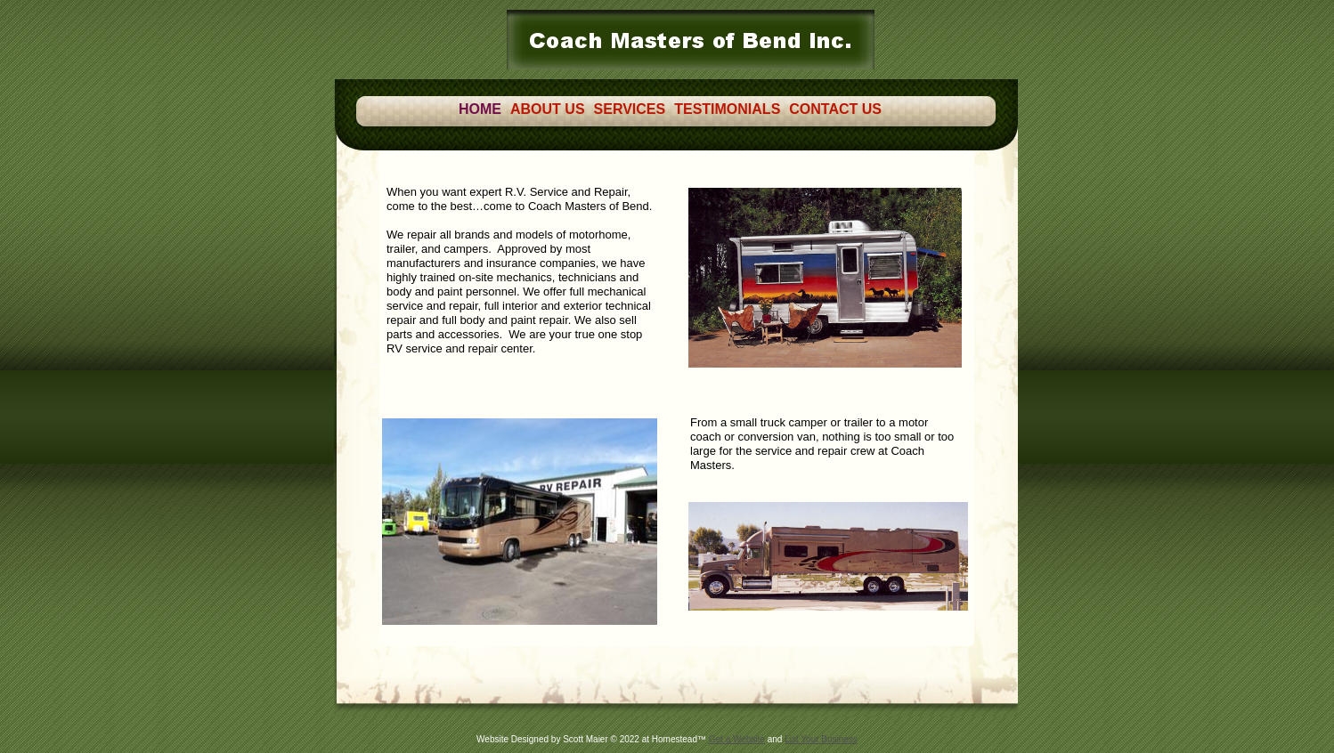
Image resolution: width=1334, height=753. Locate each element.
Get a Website (737, 739)
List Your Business (821, 739)
